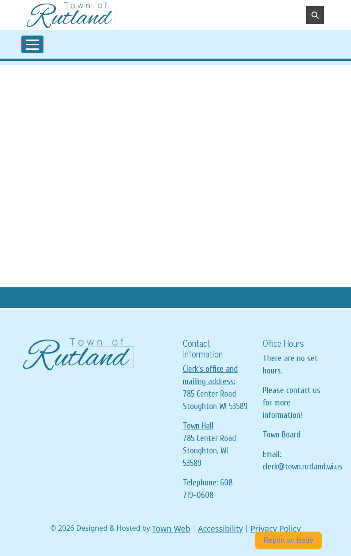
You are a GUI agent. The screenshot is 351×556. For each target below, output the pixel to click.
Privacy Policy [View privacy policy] (275, 528)
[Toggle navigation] (32, 44)
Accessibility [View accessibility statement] (220, 528)
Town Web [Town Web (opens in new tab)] (171, 528)
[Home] (71, 15)
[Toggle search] (315, 15)
